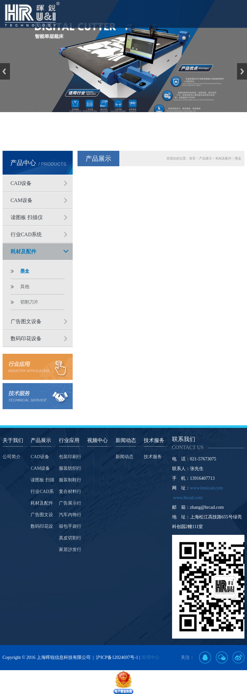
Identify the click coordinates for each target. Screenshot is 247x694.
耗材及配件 (23, 251)
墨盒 (24, 271)
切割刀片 (29, 302)
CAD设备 (21, 183)
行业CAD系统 (26, 234)
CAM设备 (21, 200)
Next (242, 71)
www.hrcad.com (188, 497)
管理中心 (151, 657)
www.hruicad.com (206, 488)
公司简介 (12, 456)
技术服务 (153, 456)
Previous (5, 71)
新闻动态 (124, 456)
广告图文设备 (26, 321)
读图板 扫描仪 (27, 217)
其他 (24, 286)
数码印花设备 (26, 338)
